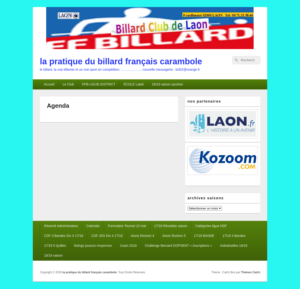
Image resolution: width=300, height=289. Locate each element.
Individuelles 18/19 (233, 245)
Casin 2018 (128, 245)
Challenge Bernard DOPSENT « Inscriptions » (178, 245)
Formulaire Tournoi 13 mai (127, 226)
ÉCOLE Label (134, 84)
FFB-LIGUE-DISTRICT (98, 84)
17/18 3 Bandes (233, 236)
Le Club (68, 84)
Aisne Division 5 (174, 236)
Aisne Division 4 (142, 236)
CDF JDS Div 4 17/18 (107, 236)
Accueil (49, 84)
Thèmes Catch (250, 272)
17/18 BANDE (204, 236)
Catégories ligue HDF (211, 226)
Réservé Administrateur (61, 226)
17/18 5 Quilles (55, 245)
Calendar (93, 226)
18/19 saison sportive (167, 84)
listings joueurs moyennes (93, 245)
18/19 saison (53, 255)
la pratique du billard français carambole (121, 61)
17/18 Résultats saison (171, 226)
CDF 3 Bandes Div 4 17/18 (63, 236)
